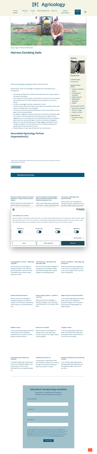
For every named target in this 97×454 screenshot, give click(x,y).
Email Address (32, 399)
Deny (24, 243)
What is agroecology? (65, 12)
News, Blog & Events (43, 11)
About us (54, 11)
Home (12, 48)
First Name (30, 409)
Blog (17, 48)
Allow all (72, 243)
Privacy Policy (30, 433)
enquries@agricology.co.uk (57, 436)
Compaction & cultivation (76, 94)
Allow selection (48, 243)
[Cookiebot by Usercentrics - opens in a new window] (77, 209)
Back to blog (16, 167)
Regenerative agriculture (76, 100)
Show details (77, 238)
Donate (77, 12)
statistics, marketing (25, 84)
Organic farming (76, 97)
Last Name (30, 420)
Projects (33, 12)
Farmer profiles (15, 12)
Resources (25, 12)
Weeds (74, 103)
